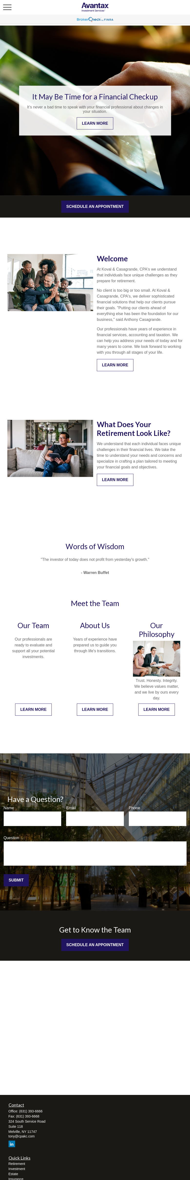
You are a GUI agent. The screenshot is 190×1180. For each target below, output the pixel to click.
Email (71, 808)
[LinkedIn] (12, 1144)
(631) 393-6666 (31, 1111)
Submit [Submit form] (16, 880)
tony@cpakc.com (22, 1136)
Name (9, 808)
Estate (13, 1174)
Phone (134, 808)
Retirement (17, 1164)
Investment (17, 1169)
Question (11, 838)
